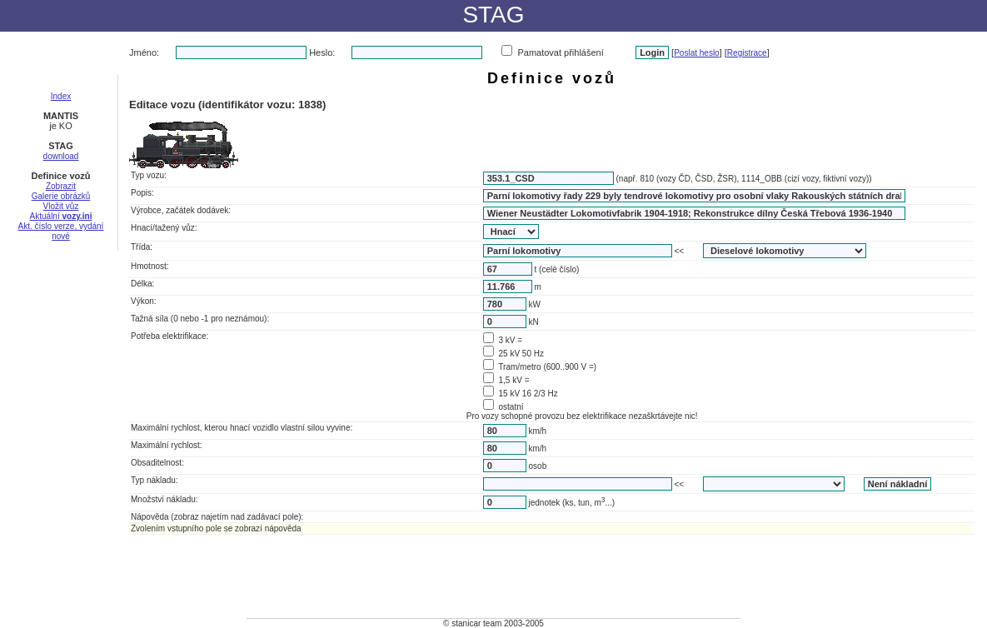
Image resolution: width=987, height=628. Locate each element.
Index (61, 96)
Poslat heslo (696, 52)
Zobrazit (61, 186)
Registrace (747, 52)
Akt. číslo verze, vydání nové (61, 231)
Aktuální (61, 216)
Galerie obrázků (61, 196)
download (61, 156)
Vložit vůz (61, 206)
